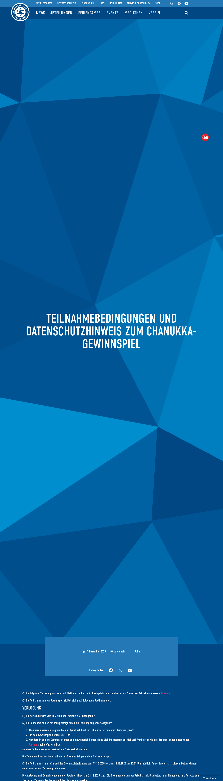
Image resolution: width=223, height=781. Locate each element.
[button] (186, 13)
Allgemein (119, 651)
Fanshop (165, 693)
